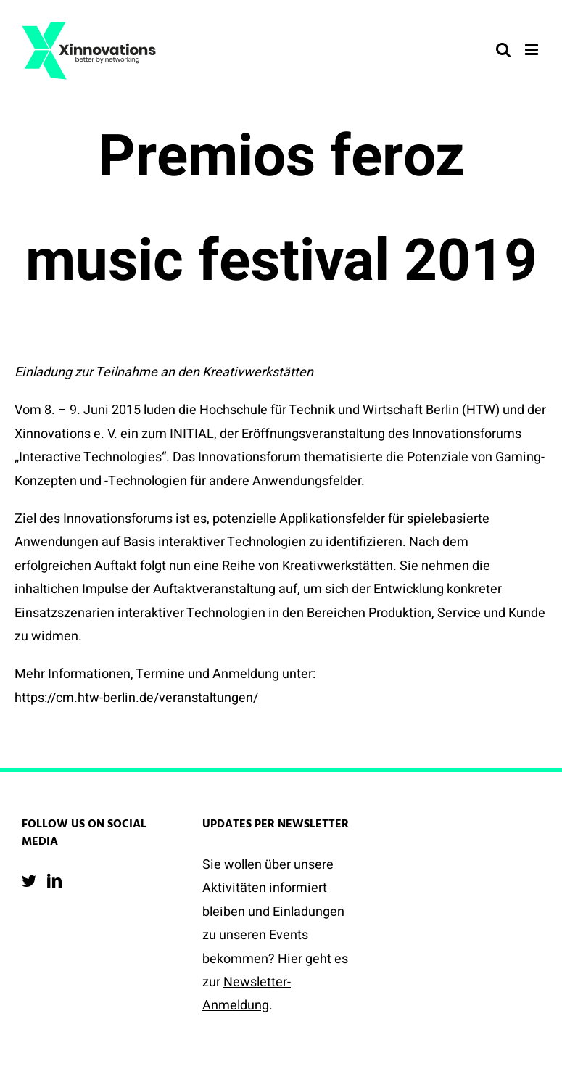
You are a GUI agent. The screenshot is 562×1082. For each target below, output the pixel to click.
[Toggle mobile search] (503, 49)
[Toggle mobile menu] (532, 49)
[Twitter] (29, 881)
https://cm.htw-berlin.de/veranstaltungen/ (136, 698)
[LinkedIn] (54, 881)
